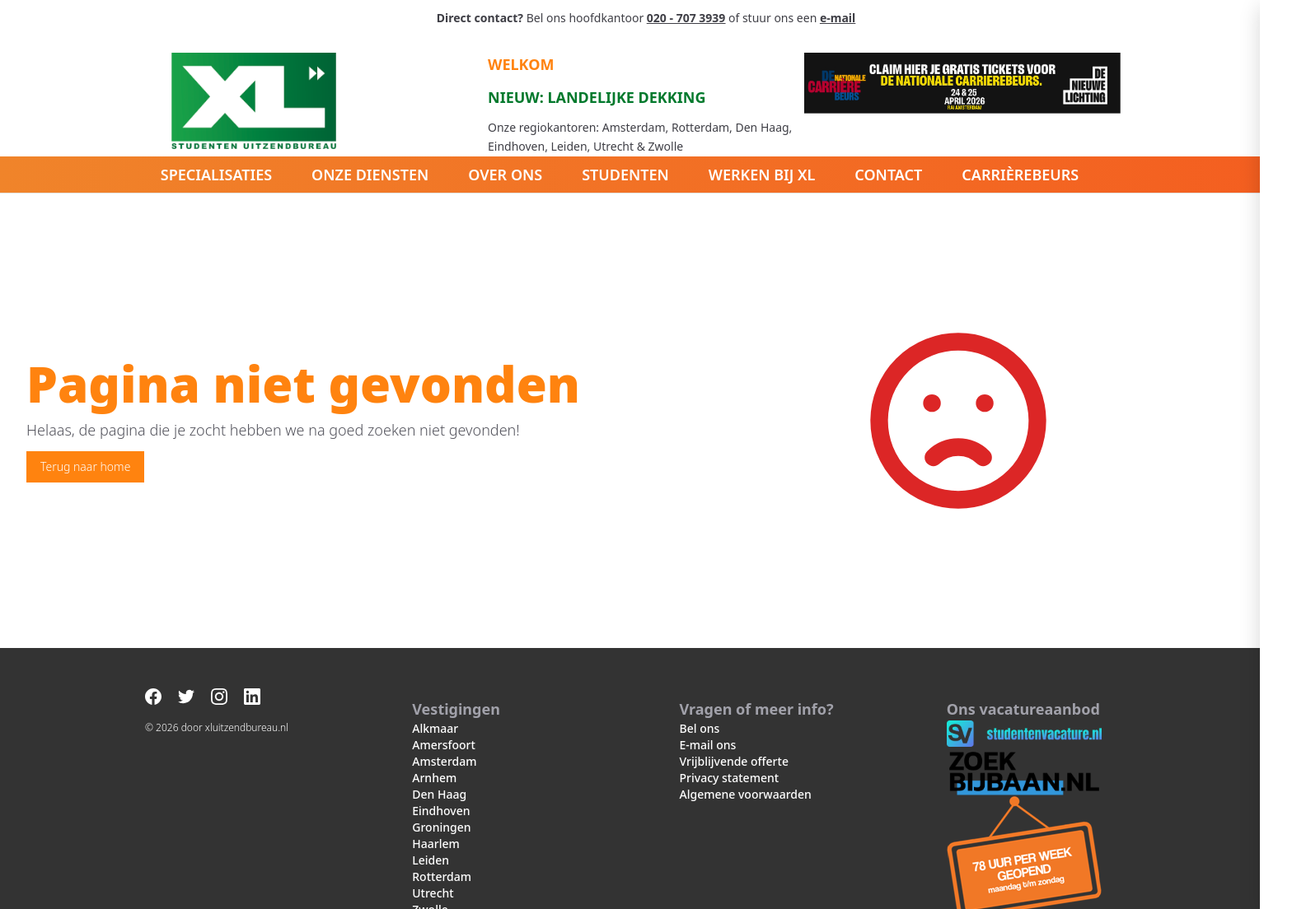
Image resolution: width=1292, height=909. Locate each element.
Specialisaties (216, 174)
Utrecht (432, 893)
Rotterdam (441, 876)
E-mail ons (708, 745)
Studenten (625, 174)
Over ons (505, 174)
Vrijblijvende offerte (734, 761)
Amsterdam (444, 761)
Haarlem (435, 843)
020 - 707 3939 (686, 18)
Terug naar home (85, 466)
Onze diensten (369, 174)
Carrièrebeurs (1020, 174)
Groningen (441, 827)
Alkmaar (435, 728)
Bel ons (700, 728)
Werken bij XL (762, 174)
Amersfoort (443, 745)
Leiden (430, 860)
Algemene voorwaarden (746, 794)
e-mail (837, 18)
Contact (888, 174)
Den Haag (439, 794)
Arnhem (434, 777)
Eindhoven (441, 810)
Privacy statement (729, 777)
